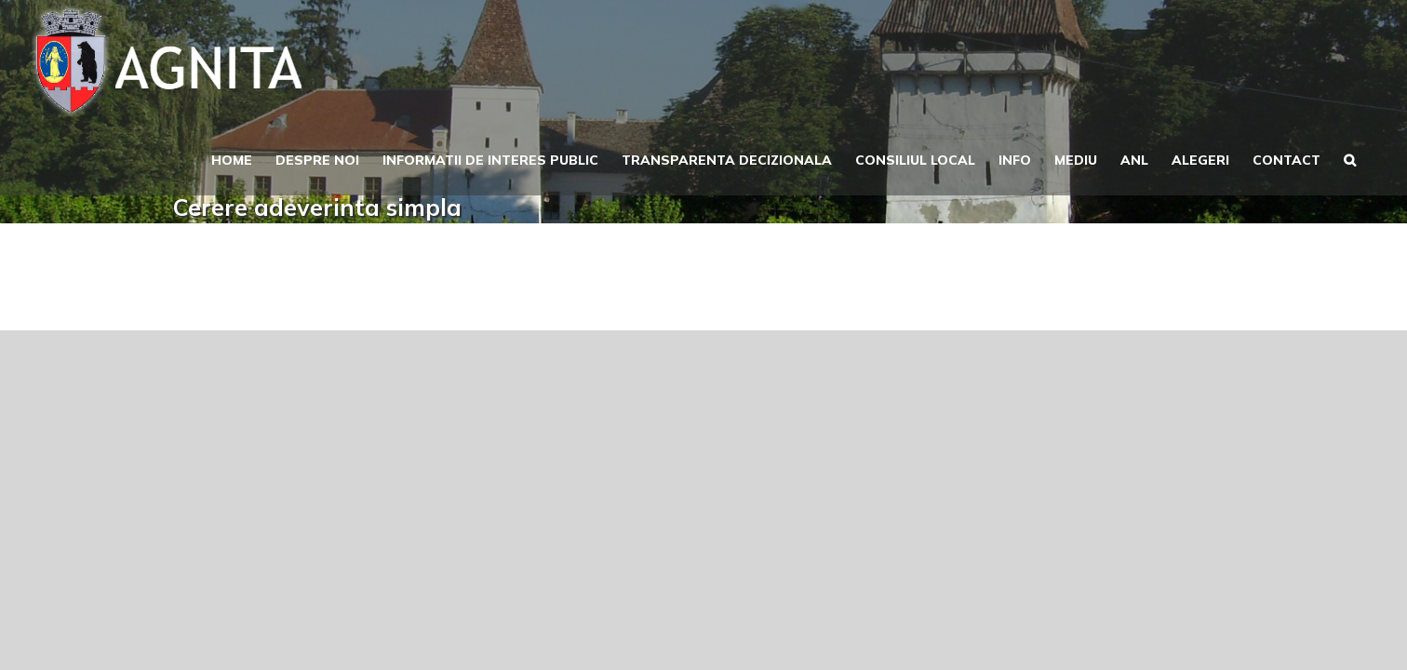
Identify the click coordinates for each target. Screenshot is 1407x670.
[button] (1373, 158)
